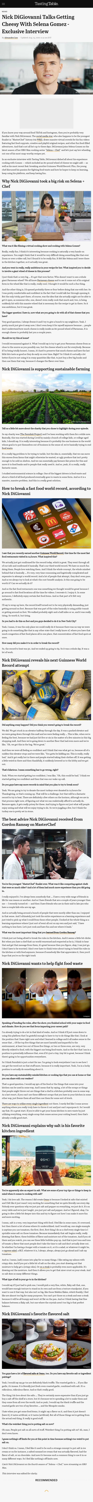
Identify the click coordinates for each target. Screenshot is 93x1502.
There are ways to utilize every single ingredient (25, 1103)
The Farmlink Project (31, 434)
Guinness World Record (51, 553)
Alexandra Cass (11, 37)
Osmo (46, 1199)
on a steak (45, 1266)
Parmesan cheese (45, 280)
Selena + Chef (53, 150)
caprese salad (10, 1250)
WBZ (39, 139)
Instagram (86, 1016)
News (4, 11)
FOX (88, 877)
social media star (44, 136)
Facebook (86, 1184)
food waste (7, 448)
